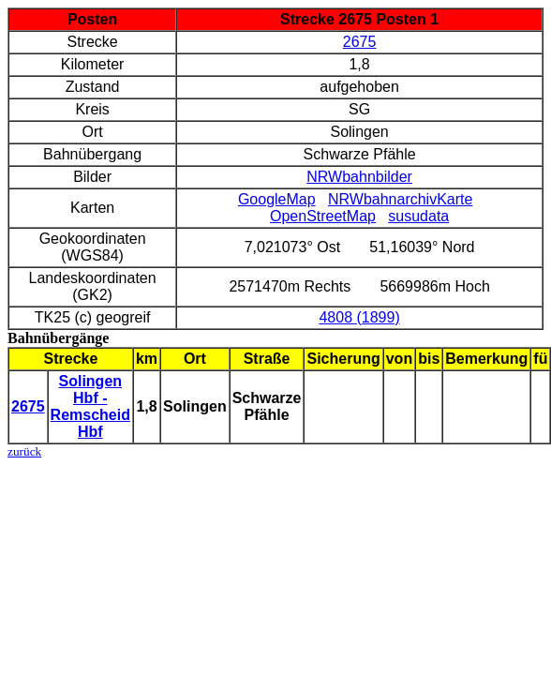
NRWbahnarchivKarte (400, 199)
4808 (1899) (359, 317)
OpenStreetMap (323, 216)
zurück (24, 451)
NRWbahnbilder (359, 177)
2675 (360, 42)
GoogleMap (277, 199)
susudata (418, 216)
